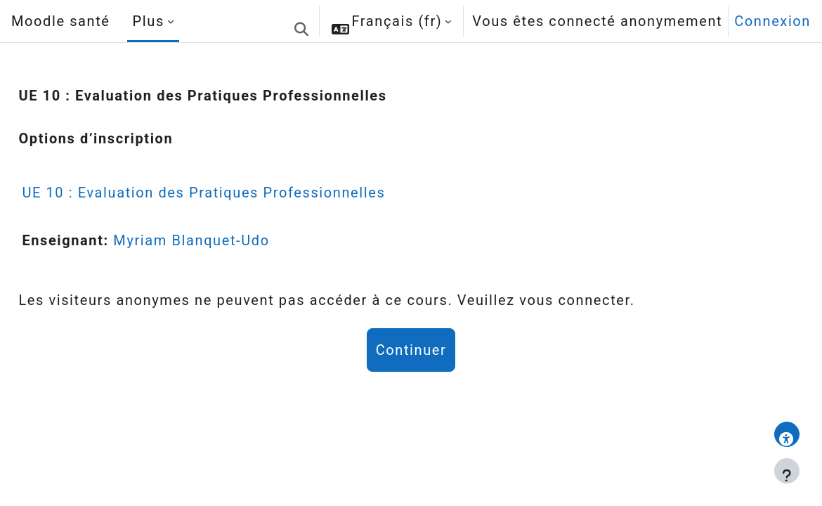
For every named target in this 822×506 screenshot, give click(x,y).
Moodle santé (60, 21)
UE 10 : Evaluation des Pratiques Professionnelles (235, 192)
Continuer (411, 350)
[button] (301, 21)
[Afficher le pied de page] (787, 471)
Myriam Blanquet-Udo (223, 240)
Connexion (772, 21)
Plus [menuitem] (148, 21)
